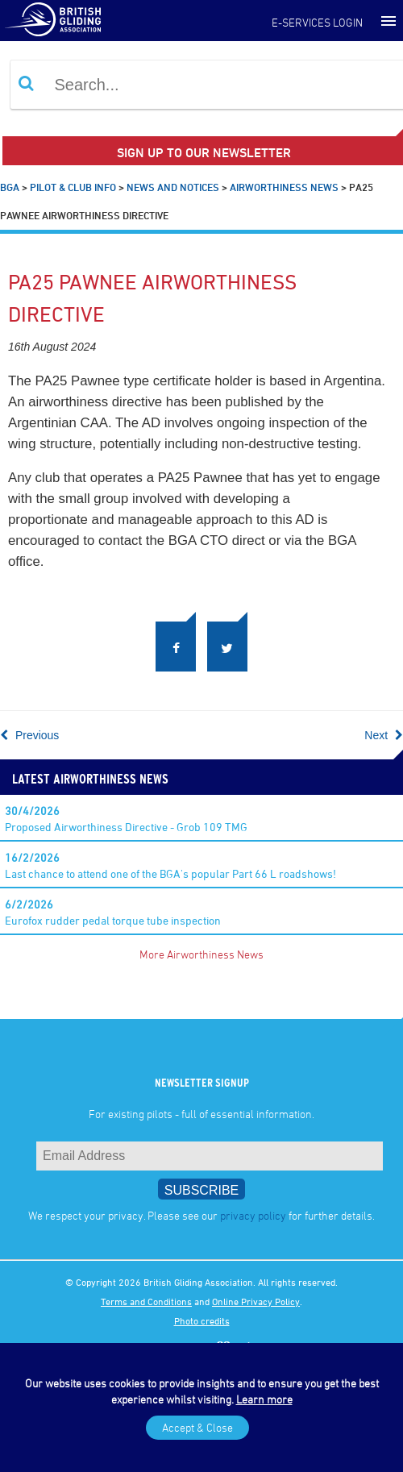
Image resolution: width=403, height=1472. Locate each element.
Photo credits (202, 1320)
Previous (29, 735)
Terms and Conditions (146, 1301)
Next (383, 735)
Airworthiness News (284, 187)
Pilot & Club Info (73, 187)
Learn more (264, 1399)
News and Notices (173, 187)
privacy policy (253, 1215)
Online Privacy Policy (256, 1301)
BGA (9, 187)
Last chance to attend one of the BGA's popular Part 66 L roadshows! (170, 865)
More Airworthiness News (201, 954)
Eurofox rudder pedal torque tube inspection (113, 912)
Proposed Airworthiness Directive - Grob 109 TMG (126, 819)
